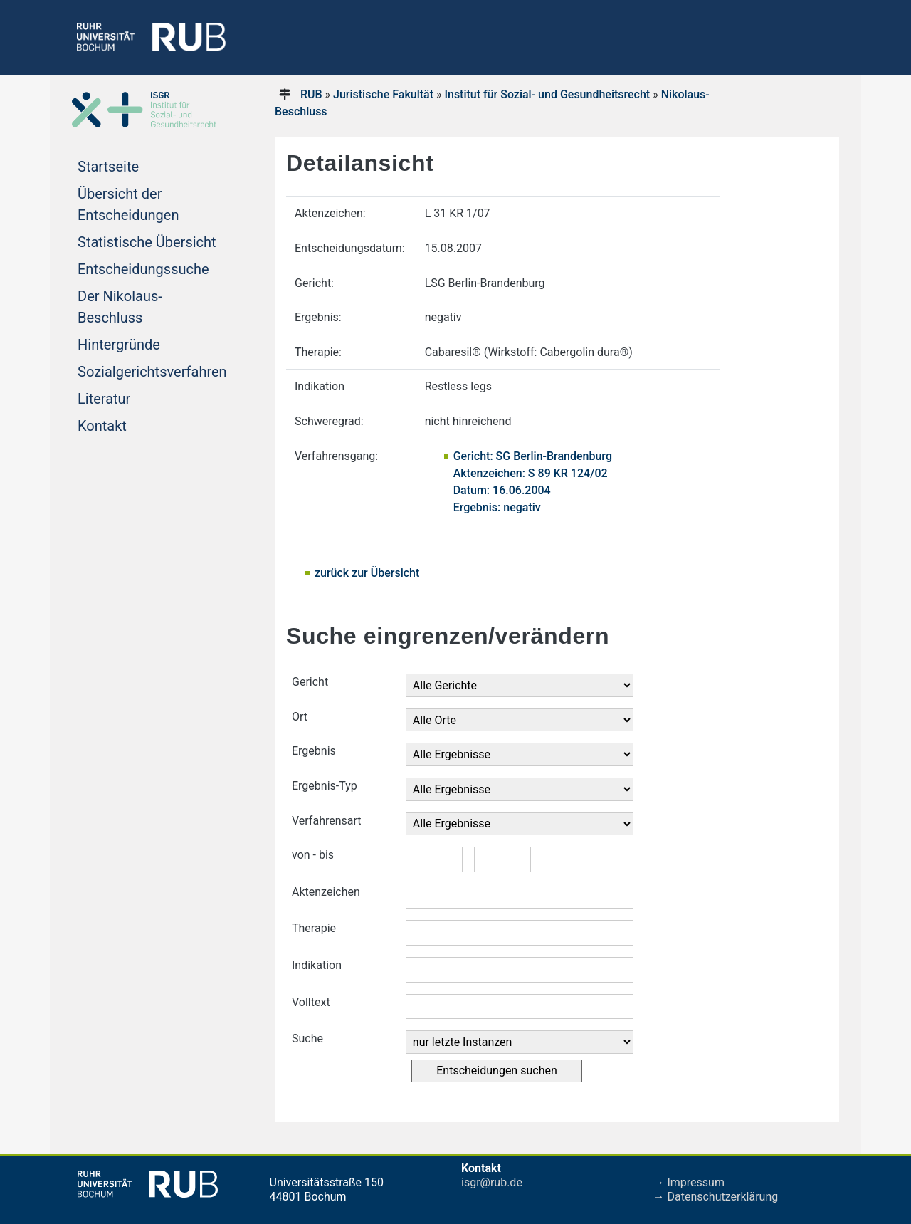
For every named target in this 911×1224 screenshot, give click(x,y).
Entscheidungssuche (143, 269)
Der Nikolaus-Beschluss (120, 307)
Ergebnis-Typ (324, 786)
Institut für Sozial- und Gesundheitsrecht (547, 94)
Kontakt (102, 425)
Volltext (311, 1002)
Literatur (104, 398)
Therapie (314, 928)
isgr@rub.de (491, 1182)
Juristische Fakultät (383, 94)
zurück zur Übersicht (367, 573)
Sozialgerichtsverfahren (152, 371)
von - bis (313, 855)
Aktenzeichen (326, 892)
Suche (307, 1038)
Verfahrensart (327, 820)
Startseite (108, 166)
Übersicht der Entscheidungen (128, 204)
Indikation (317, 965)
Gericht (310, 682)
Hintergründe (119, 344)
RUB (311, 94)
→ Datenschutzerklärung (716, 1196)
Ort (299, 716)
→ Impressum (689, 1182)
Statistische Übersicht (147, 242)
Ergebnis (314, 751)
